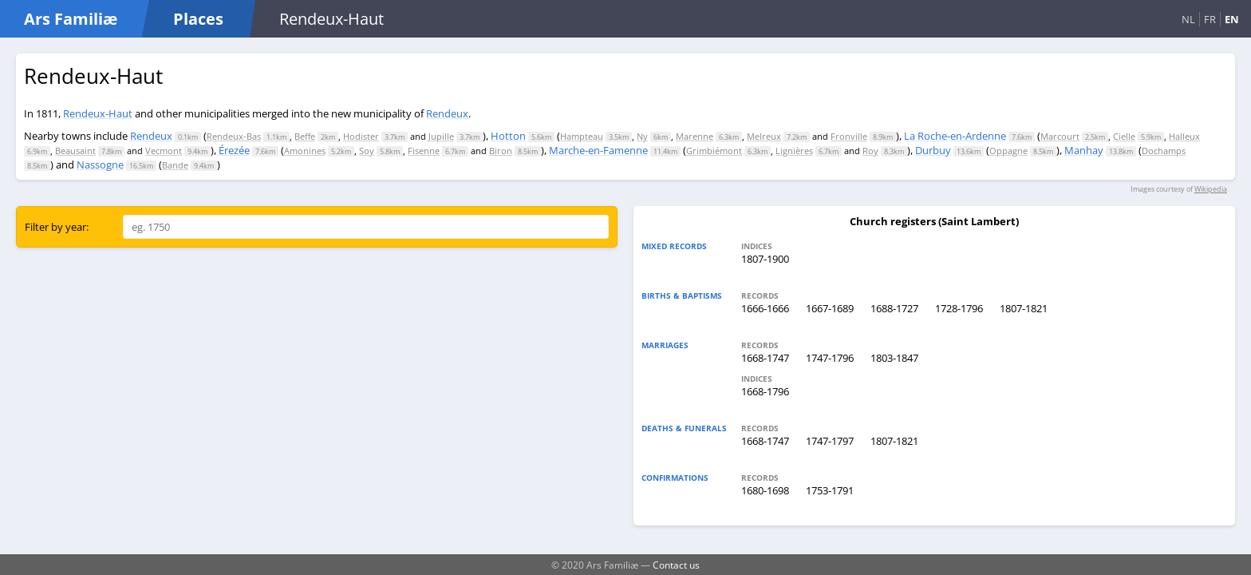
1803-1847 (894, 358)
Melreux (764, 136)
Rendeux (447, 113)
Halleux (1184, 136)
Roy (870, 151)
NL (1188, 19)
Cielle (1124, 136)
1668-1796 (765, 391)
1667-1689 (830, 308)
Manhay (1083, 150)
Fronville (849, 136)
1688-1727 (894, 308)
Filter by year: (57, 227)
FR (1210, 19)
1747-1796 (830, 358)
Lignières (794, 151)
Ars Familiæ (70, 19)
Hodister (361, 136)
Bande (175, 165)
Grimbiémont (714, 151)
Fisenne (424, 151)
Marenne (694, 136)
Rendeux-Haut (97, 113)
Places (198, 19)
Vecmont (163, 151)
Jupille (441, 136)
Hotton (508, 136)
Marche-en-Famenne (598, 150)
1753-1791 (830, 490)
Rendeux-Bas (234, 136)
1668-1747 (765, 358)
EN (1232, 19)
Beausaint (75, 151)
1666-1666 (765, 308)
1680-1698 (765, 490)
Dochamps (1164, 151)
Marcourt (1059, 136)
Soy (366, 151)
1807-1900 (765, 259)
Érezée (234, 150)
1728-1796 (959, 308)
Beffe (304, 136)
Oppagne (1008, 151)
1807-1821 (1024, 308)
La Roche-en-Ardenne (955, 136)
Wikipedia (1210, 189)
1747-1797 (830, 441)
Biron (500, 151)
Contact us (676, 564)
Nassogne (100, 164)
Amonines (305, 151)
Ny (642, 136)
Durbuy (933, 150)
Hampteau (581, 136)
